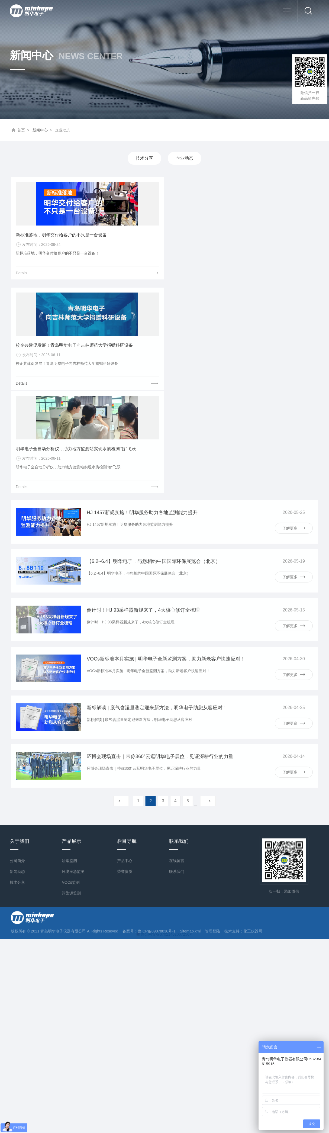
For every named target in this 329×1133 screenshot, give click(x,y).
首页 (21, 130)
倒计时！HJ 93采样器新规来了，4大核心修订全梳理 (143, 423)
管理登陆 (212, 776)
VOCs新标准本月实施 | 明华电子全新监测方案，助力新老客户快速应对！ (166, 472)
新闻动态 (17, 717)
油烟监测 (69, 706)
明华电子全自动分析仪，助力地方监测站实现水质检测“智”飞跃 (268, 289)
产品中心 (124, 706)
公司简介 (17, 706)
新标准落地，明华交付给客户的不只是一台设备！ (60, 235)
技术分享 (144, 158)
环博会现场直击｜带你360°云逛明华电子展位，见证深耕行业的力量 (160, 569)
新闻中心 (40, 130)
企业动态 (184, 158)
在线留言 (176, 706)
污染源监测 (71, 738)
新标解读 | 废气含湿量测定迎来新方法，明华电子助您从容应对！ (157, 520)
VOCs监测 (70, 728)
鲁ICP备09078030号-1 (157, 776)
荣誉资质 (124, 717)
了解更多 (293, 341)
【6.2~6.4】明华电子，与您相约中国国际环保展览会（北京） (153, 374)
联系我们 (176, 717)
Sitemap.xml (190, 776)
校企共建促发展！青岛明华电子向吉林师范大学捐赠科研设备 (164, 289)
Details (22, 273)
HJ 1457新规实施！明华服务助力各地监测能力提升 (142, 325)
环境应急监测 (73, 717)
